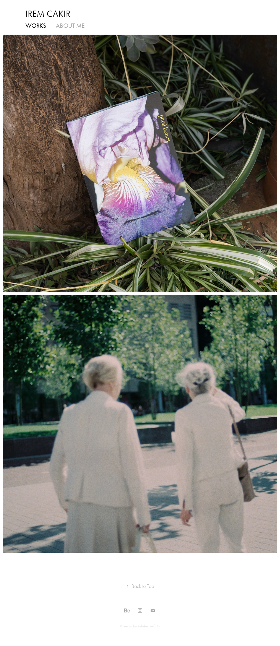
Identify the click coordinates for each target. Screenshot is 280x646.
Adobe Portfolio (149, 626)
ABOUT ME (70, 25)
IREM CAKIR (47, 13)
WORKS (35, 25)
